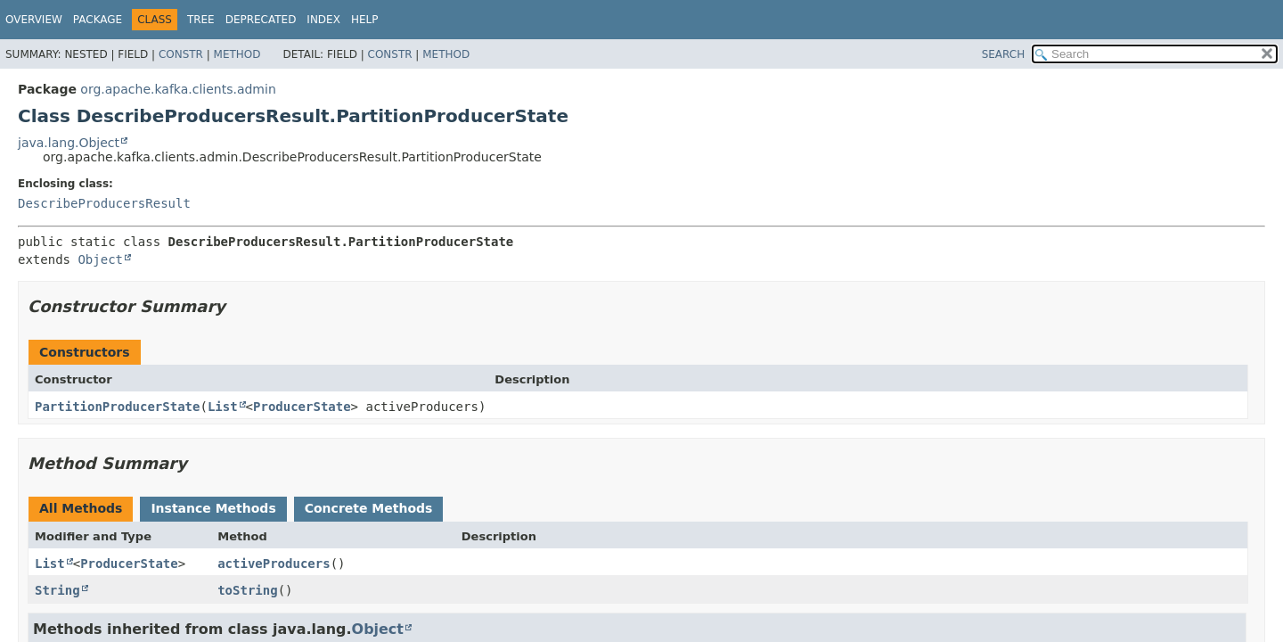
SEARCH (1004, 54)
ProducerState (302, 406)
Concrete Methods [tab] (369, 508)
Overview (33, 19)
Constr (181, 54)
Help (365, 19)
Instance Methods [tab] (213, 508)
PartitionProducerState (117, 406)
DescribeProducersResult (104, 203)
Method (237, 54)
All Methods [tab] (80, 508)
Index (323, 19)
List (223, 406)
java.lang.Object (68, 143)
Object (100, 259)
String (57, 590)
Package (97, 19)
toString (247, 590)
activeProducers (273, 563)
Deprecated (261, 19)
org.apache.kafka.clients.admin (177, 89)
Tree (201, 19)
